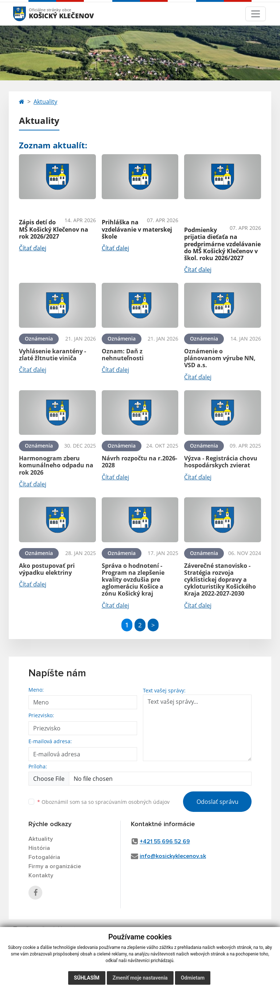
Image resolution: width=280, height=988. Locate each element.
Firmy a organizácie (54, 866)
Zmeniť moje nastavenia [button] (140, 978)
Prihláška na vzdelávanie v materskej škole (137, 229)
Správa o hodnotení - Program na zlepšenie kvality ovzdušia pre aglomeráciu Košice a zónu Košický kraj (133, 580)
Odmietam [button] (193, 978)
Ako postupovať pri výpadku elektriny (47, 569)
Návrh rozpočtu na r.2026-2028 (139, 461)
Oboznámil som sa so (103, 801)
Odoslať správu (217, 802)
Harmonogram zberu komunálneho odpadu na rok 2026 (56, 465)
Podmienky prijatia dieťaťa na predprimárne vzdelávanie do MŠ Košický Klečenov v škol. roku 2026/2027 (222, 244)
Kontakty (40, 875)
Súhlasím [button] (87, 978)
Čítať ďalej (32, 248)
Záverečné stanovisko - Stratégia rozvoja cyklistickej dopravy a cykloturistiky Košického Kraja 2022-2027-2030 (220, 580)
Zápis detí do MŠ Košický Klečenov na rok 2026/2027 (53, 229)
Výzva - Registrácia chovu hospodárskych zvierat (220, 461)
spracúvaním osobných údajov (132, 801)
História (39, 848)
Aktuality (45, 102)
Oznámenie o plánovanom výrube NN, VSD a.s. (220, 358)
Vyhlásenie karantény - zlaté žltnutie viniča (52, 354)
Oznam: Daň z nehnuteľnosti (123, 354)
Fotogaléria (44, 857)
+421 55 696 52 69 (165, 841)
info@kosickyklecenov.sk (173, 856)
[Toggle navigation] (255, 14)
